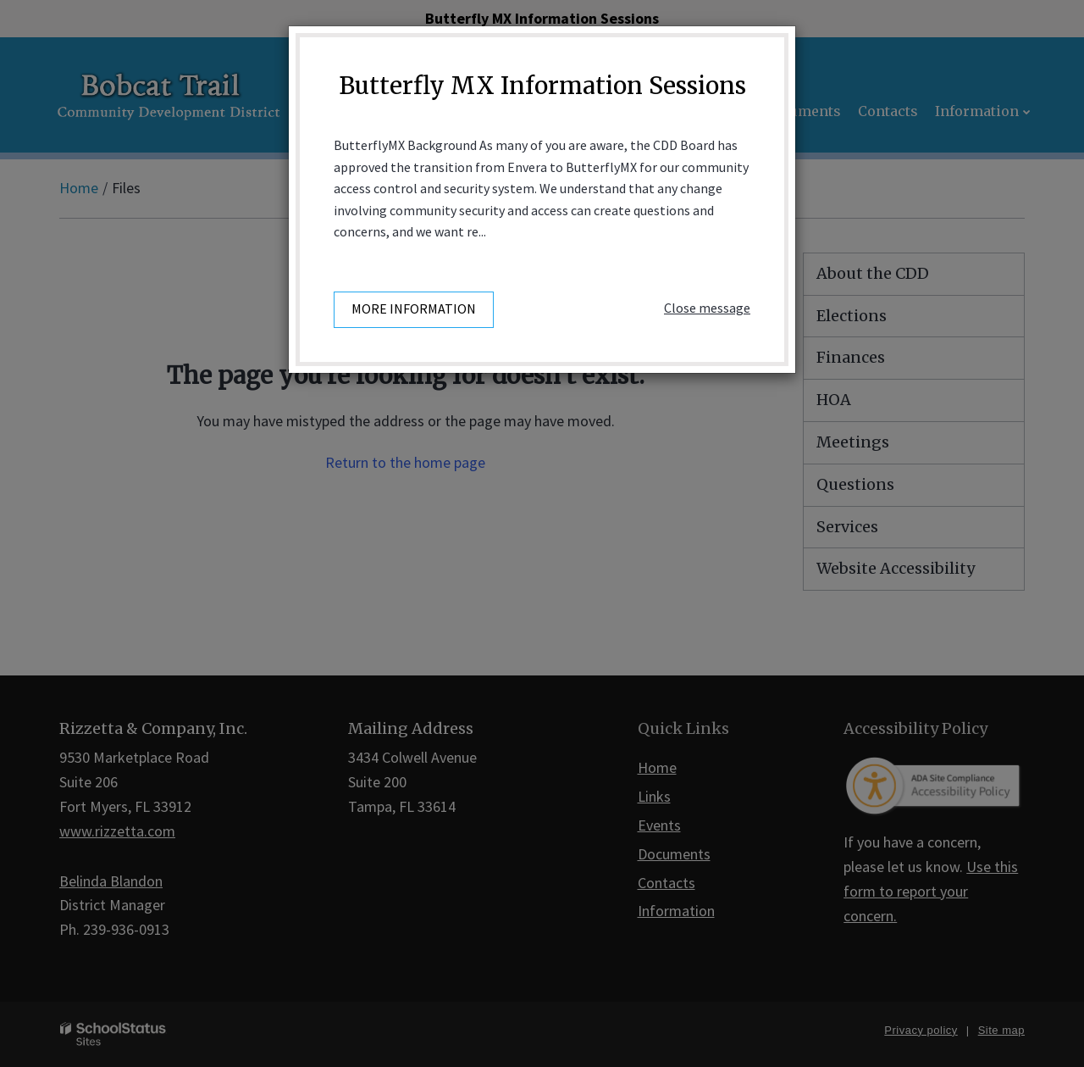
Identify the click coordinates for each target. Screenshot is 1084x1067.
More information (413, 308)
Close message (707, 307)
